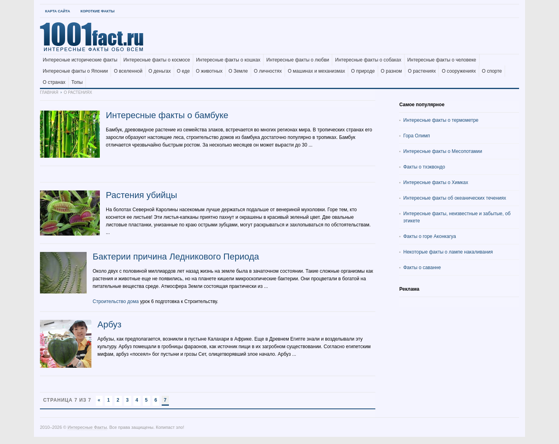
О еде (183, 71)
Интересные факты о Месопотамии (442, 151)
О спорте (492, 71)
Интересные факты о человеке (441, 60)
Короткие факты (97, 11)
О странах (54, 82)
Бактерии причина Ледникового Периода (176, 257)
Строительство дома (116, 301)
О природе (363, 71)
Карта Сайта (57, 11)
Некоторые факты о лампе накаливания (448, 252)
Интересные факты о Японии (75, 71)
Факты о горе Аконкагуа (429, 236)
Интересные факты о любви (297, 60)
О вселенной (128, 71)
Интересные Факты (87, 427)
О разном (391, 71)
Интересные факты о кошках (228, 60)
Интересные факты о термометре (440, 120)
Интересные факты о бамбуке (167, 115)
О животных (209, 71)
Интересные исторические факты (80, 60)
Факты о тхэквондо (424, 167)
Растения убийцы (141, 195)
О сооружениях (459, 71)
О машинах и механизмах (316, 71)
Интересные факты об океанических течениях (454, 198)
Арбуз (109, 324)
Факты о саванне (422, 267)
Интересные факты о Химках (435, 182)
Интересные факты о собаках (368, 60)
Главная (49, 92)
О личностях (268, 71)
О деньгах (160, 71)
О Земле (238, 71)
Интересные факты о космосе (156, 60)
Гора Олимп (416, 136)
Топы (77, 82)
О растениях (422, 71)
